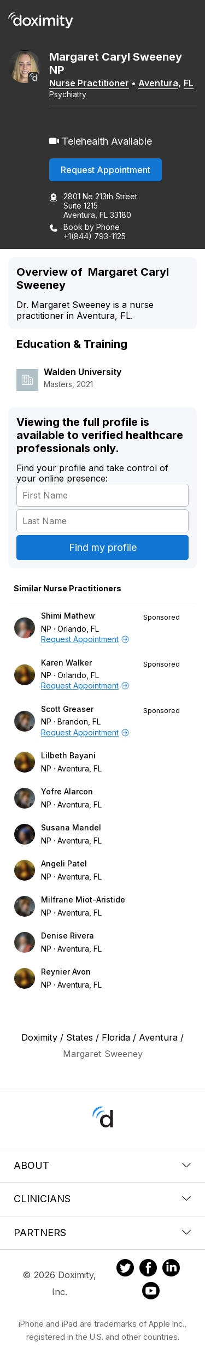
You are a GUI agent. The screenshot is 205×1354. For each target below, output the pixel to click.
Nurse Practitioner (89, 83)
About (102, 1165)
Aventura (158, 83)
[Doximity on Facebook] (148, 1269)
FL (189, 83)
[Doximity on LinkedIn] (171, 1269)
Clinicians (102, 1198)
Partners (102, 1232)
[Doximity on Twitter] (125, 1269)
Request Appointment (105, 169)
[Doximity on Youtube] (151, 1292)
